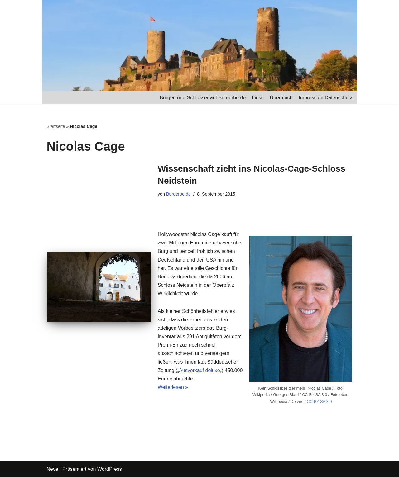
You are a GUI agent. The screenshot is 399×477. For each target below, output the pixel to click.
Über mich (281, 97)
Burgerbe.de (178, 193)
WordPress (109, 469)
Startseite (56, 126)
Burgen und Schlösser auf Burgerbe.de (202, 97)
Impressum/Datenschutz (326, 97)
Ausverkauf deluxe (199, 370)
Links (257, 97)
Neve (52, 469)
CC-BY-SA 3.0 (319, 401)
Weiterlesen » (173, 387)
